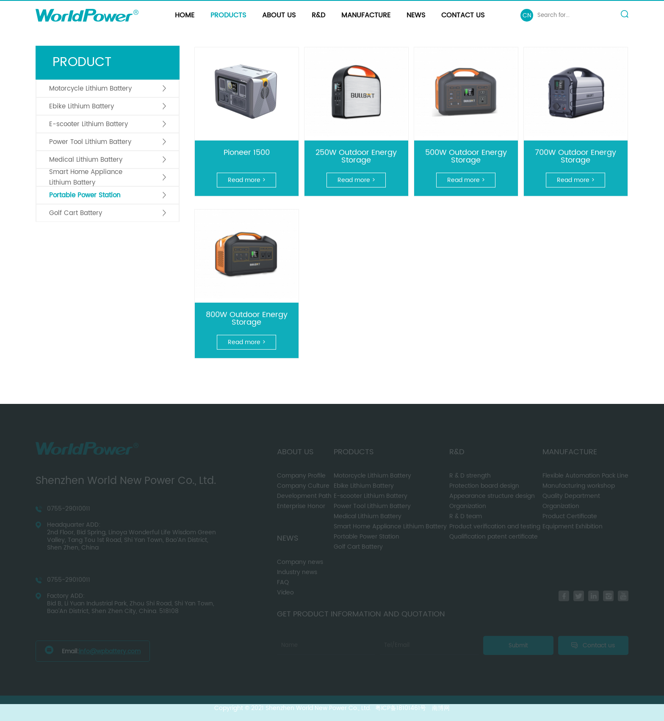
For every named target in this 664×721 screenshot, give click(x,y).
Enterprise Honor (301, 506)
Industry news (297, 572)
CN (527, 15)
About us (279, 15)
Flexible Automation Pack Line (585, 476)
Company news (300, 562)
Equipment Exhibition (572, 526)
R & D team (465, 516)
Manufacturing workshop (578, 486)
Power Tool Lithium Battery (90, 142)
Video (285, 592)
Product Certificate (569, 516)
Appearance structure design (492, 496)
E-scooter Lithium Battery (88, 124)
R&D (318, 15)
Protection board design (484, 486)
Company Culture (303, 486)
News (416, 15)
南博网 (441, 708)
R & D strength (470, 476)
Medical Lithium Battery (85, 160)
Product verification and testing (494, 526)
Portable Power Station (84, 195)
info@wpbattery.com (110, 651)
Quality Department (571, 496)
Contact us (462, 15)
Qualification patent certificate (493, 536)
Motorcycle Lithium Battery (90, 88)
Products (228, 15)
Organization (467, 506)
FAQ (283, 582)
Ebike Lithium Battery (81, 106)
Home (184, 15)
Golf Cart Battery (75, 213)
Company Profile (301, 476)
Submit (518, 645)
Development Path (304, 496)
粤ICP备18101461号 (400, 708)
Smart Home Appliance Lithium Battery (85, 177)
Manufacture (365, 15)
